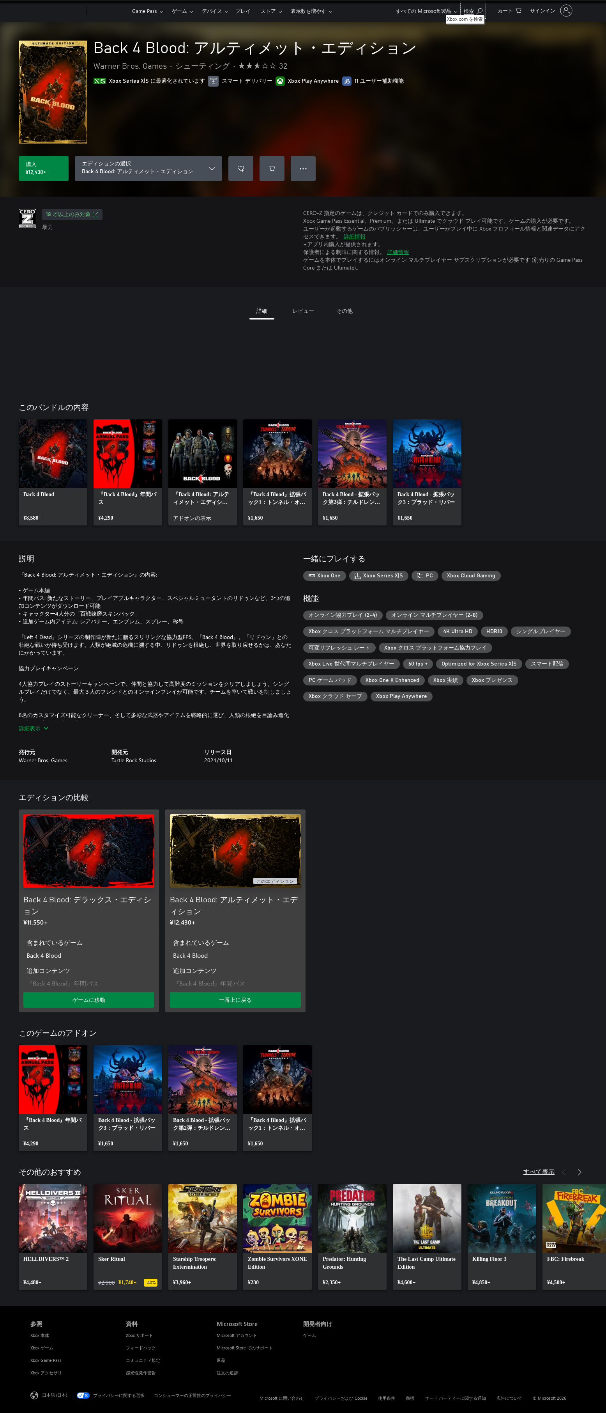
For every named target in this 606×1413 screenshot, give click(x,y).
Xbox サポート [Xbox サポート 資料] (139, 1335)
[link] (53, 472)
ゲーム (179, 10)
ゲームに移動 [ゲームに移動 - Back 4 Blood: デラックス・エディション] (88, 999)
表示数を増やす (308, 10)
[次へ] (579, 1172)
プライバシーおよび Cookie (341, 1398)
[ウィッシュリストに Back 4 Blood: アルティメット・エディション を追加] (240, 168)
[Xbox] (108, 10)
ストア (268, 10)
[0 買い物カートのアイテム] (509, 10)
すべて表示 (539, 1171)
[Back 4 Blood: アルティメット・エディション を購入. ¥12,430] (44, 168)
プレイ (243, 10)
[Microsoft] (57, 10)
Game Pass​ (144, 10)
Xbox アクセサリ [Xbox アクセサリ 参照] (46, 1372)
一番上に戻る (235, 999)
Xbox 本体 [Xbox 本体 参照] (39, 1335)
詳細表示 (33, 728)
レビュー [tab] (303, 310)
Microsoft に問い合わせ (282, 1398)
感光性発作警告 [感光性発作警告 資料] (141, 1372)
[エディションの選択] (148, 168)
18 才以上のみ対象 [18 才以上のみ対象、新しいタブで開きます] (72, 214)
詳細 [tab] (261, 310)
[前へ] (564, 1172)
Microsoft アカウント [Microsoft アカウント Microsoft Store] (237, 1335)
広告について (509, 1398)
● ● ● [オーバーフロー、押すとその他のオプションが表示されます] (303, 168)
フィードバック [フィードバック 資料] (141, 1347)
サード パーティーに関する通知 (455, 1398)
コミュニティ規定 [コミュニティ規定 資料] (143, 1360)
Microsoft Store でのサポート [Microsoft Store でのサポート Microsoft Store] (245, 1347)
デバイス (212, 10)
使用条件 (386, 1398)
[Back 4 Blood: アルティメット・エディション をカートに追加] (272, 168)
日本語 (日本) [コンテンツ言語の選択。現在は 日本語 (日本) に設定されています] (54, 1394)
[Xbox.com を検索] (473, 10)
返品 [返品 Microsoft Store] (221, 1360)
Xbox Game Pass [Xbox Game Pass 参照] (46, 1360)
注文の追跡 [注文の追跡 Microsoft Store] (227, 1372)
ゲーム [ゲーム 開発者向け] (309, 1335)
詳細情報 (355, 236)
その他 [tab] (344, 310)
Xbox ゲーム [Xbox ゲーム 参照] (41, 1347)
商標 (410, 1398)
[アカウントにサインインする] (550, 10)
